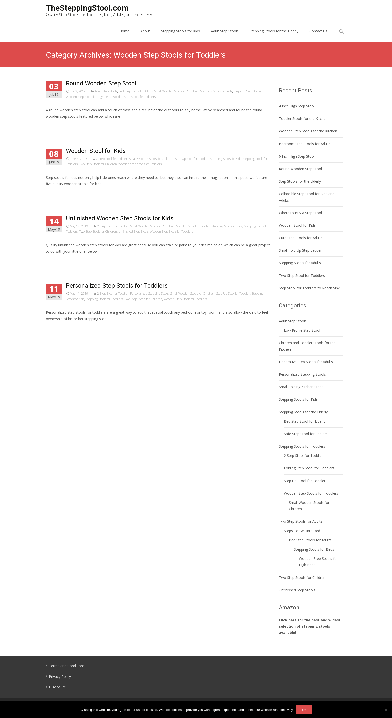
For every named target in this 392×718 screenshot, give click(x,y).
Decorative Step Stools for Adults (306, 361)
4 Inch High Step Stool (297, 106)
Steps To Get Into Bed (248, 91)
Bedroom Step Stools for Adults (305, 143)
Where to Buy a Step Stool (300, 212)
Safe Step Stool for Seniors (306, 433)
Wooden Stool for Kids (96, 150)
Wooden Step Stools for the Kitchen (308, 131)
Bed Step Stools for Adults (136, 91)
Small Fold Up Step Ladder (300, 250)
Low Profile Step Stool (302, 330)
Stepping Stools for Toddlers (104, 299)
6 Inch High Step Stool (297, 156)
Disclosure (57, 687)
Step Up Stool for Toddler (192, 159)
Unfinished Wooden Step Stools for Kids (120, 218)
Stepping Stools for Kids (180, 31)
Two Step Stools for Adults (300, 521)
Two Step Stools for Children (98, 164)
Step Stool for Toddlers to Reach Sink (309, 288)
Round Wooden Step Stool (101, 83)
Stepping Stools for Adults (300, 262)
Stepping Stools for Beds (216, 91)
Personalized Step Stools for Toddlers (117, 285)
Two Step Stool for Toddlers (302, 275)
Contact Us (319, 31)
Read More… (57, 125)
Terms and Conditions (67, 665)
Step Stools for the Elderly (300, 181)
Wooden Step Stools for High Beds (88, 97)
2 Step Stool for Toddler (112, 159)
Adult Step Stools (225, 31)
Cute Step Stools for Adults (301, 237)
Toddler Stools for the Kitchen (303, 118)
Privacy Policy (60, 676)
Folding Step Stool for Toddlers (309, 468)
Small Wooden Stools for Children (176, 91)
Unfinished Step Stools (133, 231)
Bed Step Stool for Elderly (305, 421)
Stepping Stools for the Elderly (274, 31)
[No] (385, 709)
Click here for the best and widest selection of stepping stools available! (310, 626)
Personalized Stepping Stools (149, 293)
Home (125, 31)
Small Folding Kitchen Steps (301, 386)
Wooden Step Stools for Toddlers (134, 97)
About (145, 31)
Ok (304, 710)
